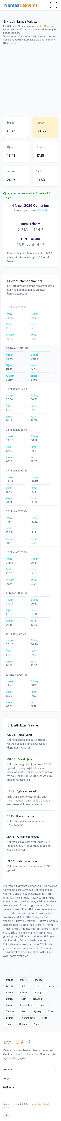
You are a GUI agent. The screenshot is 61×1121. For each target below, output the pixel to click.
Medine (24, 980)
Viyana (9, 1005)
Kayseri (23, 992)
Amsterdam (26, 1005)
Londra (42, 1005)
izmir (38, 986)
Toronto (10, 1011)
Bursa (51, 986)
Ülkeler (7, 1107)
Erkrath (38, 26)
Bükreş (23, 1024)
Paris (24, 1011)
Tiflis (44, 1017)
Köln (23, 999)
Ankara (25, 986)
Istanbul (38, 980)
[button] (56, 1070)
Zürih (36, 1024)
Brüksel (10, 1017)
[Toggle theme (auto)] (6, 1115)
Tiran (51, 1011)
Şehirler (47, 1104)
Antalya (38, 992)
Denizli (9, 999)
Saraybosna (28, 1017)
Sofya (9, 1024)
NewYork (38, 999)
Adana (9, 992)
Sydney (37, 1011)
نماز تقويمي (35, 1104)
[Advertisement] (30, 80)
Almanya (48, 26)
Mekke (9, 980)
